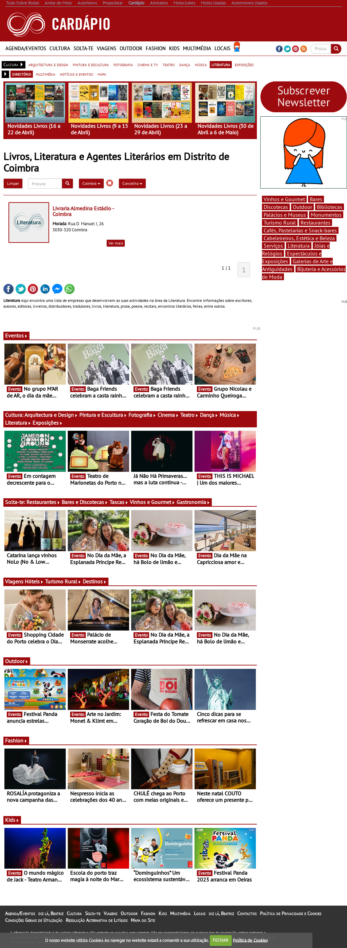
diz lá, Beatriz (50, 913)
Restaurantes (43, 502)
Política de (250, 940)
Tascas (118, 502)
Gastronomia (193, 502)
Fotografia (142, 414)
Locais (222, 48)
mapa (102, 74)
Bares (316, 199)
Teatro (189, 414)
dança (184, 64)
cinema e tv (148, 64)
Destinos (95, 581)
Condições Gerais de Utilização (33, 920)
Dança (209, 414)
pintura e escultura (91, 64)
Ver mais (115, 243)
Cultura (59, 48)
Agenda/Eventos (25, 48)
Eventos (16, 335)
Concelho (132, 183)
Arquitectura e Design (51, 414)
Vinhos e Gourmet (152, 502)
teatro (169, 64)
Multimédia (197, 48)
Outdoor (131, 48)
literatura (220, 64)
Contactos (247, 913)
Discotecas (276, 207)
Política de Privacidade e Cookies (290, 913)
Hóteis (34, 581)
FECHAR (220, 940)
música (201, 64)
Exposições (48, 422)
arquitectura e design (48, 64)
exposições (244, 64)
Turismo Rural (63, 581)
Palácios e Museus (285, 214)
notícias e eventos (76, 74)
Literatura (18, 422)
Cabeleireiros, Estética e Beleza (299, 238)
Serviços (273, 245)
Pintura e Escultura (103, 414)
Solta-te (84, 48)
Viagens (106, 48)
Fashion (156, 48)
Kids (174, 48)
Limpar (13, 183)
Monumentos (326, 214)
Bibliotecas (329, 207)
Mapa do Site (143, 920)
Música (230, 414)
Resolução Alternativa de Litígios (96, 920)
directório (21, 74)
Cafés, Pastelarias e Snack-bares (300, 230)
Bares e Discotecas (85, 502)
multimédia (45, 74)
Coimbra (91, 183)
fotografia (123, 64)
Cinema (168, 414)
